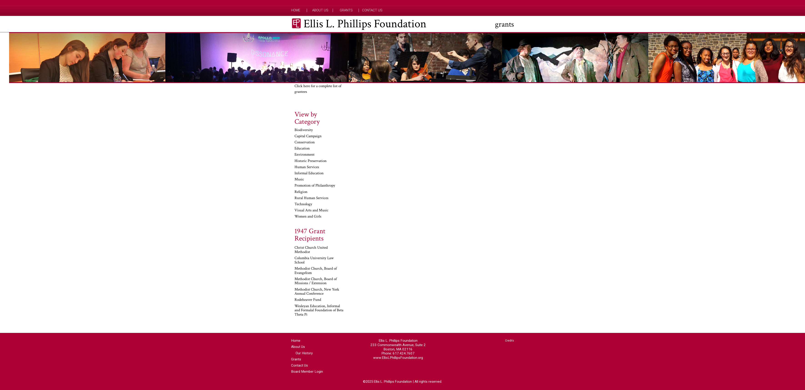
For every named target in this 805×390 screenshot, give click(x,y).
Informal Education (309, 173)
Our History (304, 353)
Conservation (304, 142)
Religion (300, 192)
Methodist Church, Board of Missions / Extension (315, 281)
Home (295, 10)
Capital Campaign (308, 136)
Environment (304, 154)
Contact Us (372, 10)
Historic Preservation (310, 161)
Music (299, 179)
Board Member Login (307, 372)
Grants (346, 10)
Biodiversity (303, 130)
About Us (320, 10)
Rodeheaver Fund (307, 300)
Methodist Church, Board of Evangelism (315, 270)
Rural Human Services (311, 198)
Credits (509, 340)
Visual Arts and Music (311, 210)
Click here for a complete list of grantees (317, 89)
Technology (303, 204)
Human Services (306, 167)
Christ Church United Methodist (311, 250)
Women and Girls (307, 216)
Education (302, 148)
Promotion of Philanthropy (314, 185)
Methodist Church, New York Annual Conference (316, 291)
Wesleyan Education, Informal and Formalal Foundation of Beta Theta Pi (318, 310)
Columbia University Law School (314, 260)
